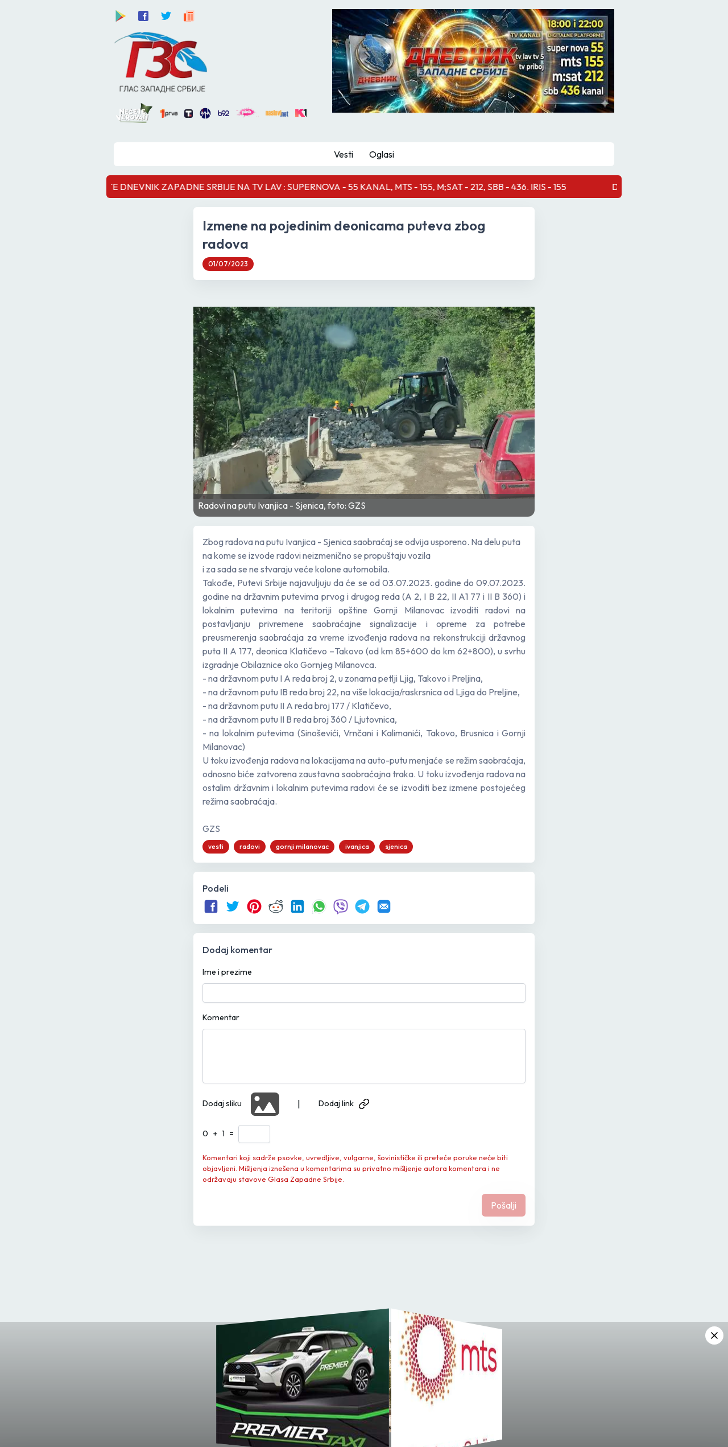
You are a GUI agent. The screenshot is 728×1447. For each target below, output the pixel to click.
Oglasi (381, 154)
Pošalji (503, 1205)
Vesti (343, 154)
